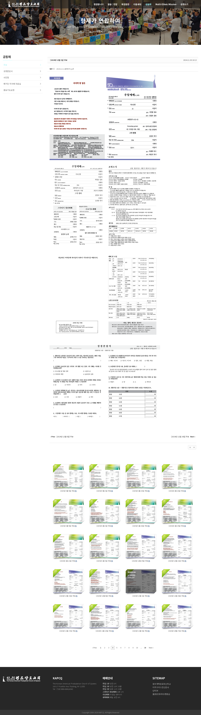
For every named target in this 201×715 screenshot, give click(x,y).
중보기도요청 (8, 90)
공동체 (97, 31)
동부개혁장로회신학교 (162, 684)
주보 (108, 31)
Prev (94, 648)
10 (137, 648)
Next (151, 648)
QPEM (155, 690)
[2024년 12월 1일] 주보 (58, 60)
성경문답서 (8, 71)
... (141, 648)
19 (145, 648)
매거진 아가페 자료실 (12, 83)
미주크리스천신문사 (161, 687)
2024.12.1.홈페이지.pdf (65, 69)
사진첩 (6, 77)
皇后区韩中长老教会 (161, 694)
